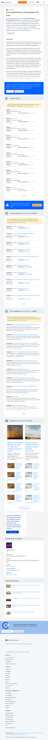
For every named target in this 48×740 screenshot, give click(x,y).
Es (38, 2)
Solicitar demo (22, 2)
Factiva (7, 681)
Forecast (8, 677)
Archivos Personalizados (11, 683)
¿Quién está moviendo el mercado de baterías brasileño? (36, 466)
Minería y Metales (10, 715)
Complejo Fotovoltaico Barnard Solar (21, 249)
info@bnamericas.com (11, 28)
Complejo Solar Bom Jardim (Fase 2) (21, 265)
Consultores (8, 699)
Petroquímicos (9, 723)
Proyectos (8, 669)
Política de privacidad (21, 737)
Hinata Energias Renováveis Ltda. (20, 369)
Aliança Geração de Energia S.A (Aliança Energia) (24, 334)
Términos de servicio (11, 737)
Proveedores (9, 695)
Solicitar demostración (29, 105)
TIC (6, 725)
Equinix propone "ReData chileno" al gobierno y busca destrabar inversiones (32, 447)
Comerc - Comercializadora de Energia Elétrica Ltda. (25, 351)
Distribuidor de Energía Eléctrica (22, 27)
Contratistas (9, 693)
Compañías (8, 671)
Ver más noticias (24, 508)
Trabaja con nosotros (11, 663)
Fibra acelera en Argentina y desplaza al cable (23, 611)
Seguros (7, 707)
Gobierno (8, 705)
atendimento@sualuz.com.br (13, 570)
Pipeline (7, 687)
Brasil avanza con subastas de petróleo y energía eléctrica (19, 466)
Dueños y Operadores (11, 697)
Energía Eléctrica (16, 21)
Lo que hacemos (9, 657)
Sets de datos (9, 685)
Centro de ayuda (31, 737)
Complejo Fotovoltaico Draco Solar (20, 242)
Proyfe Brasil (15, 396)
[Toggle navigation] (44, 2)
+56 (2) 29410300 (33, 28)
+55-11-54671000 (10, 566)
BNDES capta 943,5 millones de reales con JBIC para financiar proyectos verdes (14, 447)
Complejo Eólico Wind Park (18, 226)
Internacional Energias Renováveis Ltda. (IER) (23, 377)
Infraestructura (9, 719)
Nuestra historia (9, 659)
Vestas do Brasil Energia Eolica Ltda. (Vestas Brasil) (25, 343)
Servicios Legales (10, 703)
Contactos (8, 673)
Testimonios (8, 661)
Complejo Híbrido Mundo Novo (19, 272)
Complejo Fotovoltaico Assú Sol (20, 288)
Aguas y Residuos (10, 721)
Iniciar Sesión (31, 2)
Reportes (8, 679)
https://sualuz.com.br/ (11, 574)
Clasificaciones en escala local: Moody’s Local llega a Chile (26, 598)
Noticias (7, 675)
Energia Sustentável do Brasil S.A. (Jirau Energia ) (24, 360)
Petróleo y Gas (9, 717)
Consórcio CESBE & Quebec (19, 405)
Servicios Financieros (11, 701)
